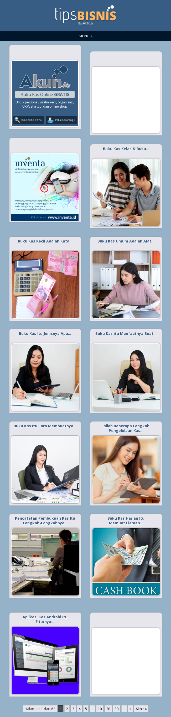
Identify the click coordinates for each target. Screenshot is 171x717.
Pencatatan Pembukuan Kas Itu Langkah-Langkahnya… (45, 520)
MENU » (85, 35)
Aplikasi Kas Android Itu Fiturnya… (45, 619)
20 (108, 708)
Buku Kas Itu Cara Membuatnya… (45, 425)
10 (100, 708)
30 (117, 708)
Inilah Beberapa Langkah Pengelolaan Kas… (125, 428)
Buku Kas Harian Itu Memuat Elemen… (125, 520)
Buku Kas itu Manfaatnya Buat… (126, 333)
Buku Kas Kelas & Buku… (126, 148)
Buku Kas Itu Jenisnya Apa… (45, 333)
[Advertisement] (126, 100)
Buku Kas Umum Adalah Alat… (125, 241)
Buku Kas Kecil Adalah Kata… (45, 241)
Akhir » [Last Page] (141, 708)
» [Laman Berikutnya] (130, 708)
